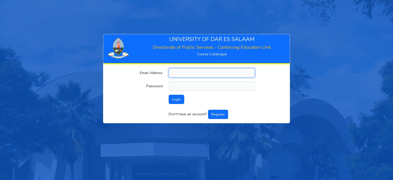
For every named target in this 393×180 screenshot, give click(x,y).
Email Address (151, 72)
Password (154, 86)
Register (218, 114)
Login (176, 99)
